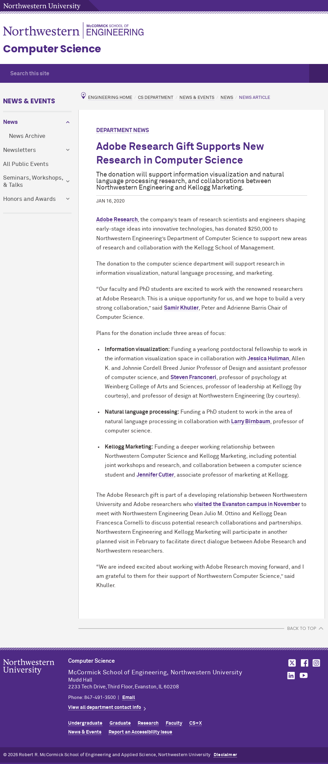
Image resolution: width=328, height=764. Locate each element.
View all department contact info (104, 707)
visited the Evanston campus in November (247, 504)
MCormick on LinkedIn (291, 675)
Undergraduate (85, 723)
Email (128, 697)
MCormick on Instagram (317, 663)
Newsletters (19, 150)
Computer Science (52, 49)
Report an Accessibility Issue (140, 732)
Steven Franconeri (193, 377)
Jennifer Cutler (155, 475)
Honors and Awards (29, 199)
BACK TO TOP (301, 628)
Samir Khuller (181, 308)
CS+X (195, 723)
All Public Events (26, 164)
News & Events (29, 101)
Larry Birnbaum (250, 421)
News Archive (27, 136)
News (10, 122)
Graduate (120, 723)
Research (148, 723)
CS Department (155, 97)
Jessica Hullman (268, 358)
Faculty (174, 723)
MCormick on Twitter (291, 663)
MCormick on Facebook (304, 663)
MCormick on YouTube (304, 675)
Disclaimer (225, 755)
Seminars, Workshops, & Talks (33, 181)
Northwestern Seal (35, 677)
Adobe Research (117, 219)
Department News (122, 130)
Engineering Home (110, 97)
